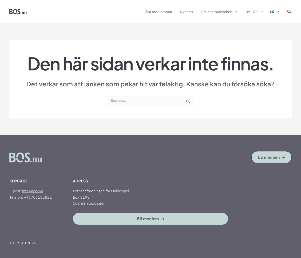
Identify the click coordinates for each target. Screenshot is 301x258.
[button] (234, 12)
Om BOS (254, 12)
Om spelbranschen (219, 12)
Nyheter (186, 11)
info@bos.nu (32, 191)
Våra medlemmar (157, 11)
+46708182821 (38, 197)
